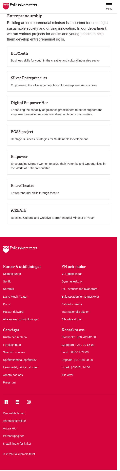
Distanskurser (12, 273)
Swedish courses (14, 352)
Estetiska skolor (72, 304)
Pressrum (9, 382)
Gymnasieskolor (72, 281)
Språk (7, 281)
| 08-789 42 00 (86, 337)
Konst (7, 304)
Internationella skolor (75, 311)
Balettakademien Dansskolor (80, 296)
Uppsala (67, 360)
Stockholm (68, 337)
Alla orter (67, 375)
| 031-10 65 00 (84, 344)
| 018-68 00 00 (83, 360)
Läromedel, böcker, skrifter (20, 367)
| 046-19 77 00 (79, 352)
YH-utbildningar (72, 273)
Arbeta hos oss (13, 375)
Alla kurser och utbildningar (21, 319)
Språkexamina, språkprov (20, 360)
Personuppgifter (13, 436)
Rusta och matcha (15, 337)
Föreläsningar (12, 344)
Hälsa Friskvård (13, 311)
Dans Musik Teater (15, 296)
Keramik (8, 289)
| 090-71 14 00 (80, 367)
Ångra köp (10, 428)
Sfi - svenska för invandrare (80, 289)
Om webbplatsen (14, 413)
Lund (65, 352)
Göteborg (68, 344)
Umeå (65, 367)
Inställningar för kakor (17, 443)
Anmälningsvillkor (14, 420)
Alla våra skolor (72, 319)
